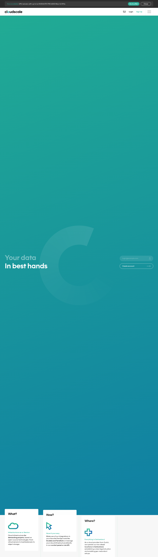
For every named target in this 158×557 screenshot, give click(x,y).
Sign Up (139, 12)
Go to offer (134, 4)
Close (146, 4)
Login (131, 12)
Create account (136, 266)
